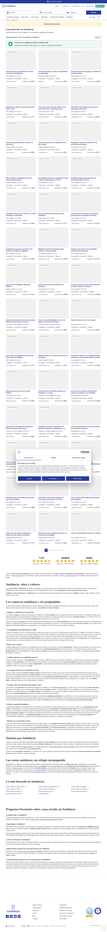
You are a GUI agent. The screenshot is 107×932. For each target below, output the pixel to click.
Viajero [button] (57, 6)
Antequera (22, 624)
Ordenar (97, 40)
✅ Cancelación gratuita (53, 1)
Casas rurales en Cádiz (14, 792)
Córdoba (29, 669)
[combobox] (22, 12)
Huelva (14, 650)
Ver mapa (92, 16)
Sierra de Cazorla (22, 678)
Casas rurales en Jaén (46, 794)
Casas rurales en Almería (79, 794)
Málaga (16, 618)
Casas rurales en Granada (47, 792)
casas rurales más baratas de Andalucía (31, 854)
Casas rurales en (44, 797)
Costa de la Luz (17, 771)
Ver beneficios (58, 48)
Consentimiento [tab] (28, 457)
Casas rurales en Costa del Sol (17, 790)
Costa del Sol (57, 769)
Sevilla (17, 710)
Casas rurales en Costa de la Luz (49, 790)
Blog (83, 6)
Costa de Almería (40, 773)
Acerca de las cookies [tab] (78, 457)
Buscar (93, 12)
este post (37, 847)
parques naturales (69, 750)
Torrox (80, 856)
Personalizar (53, 478)
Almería (24, 734)
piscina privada (17, 579)
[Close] (100, 27)
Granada (63, 690)
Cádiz (34, 637)
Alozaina (85, 856)
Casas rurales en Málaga (80, 790)
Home (7, 23)
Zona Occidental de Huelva (39, 775)
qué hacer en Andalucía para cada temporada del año (47, 822)
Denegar (29, 478)
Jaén (13, 676)
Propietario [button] (65, 6)
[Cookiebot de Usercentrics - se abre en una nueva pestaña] (82, 452)
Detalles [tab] (53, 457)
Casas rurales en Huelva (14, 797)
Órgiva (13, 858)
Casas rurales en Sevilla (14, 794)
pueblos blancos (28, 750)
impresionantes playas (56, 750)
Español (90, 6)
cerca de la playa (70, 579)
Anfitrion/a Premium (12, 55)
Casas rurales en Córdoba (80, 792)
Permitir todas (77, 478)
